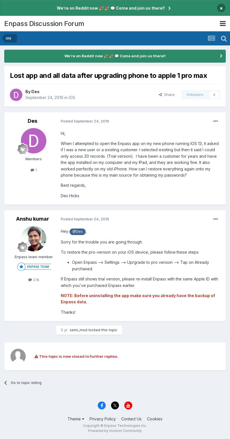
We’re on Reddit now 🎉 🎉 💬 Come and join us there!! (111, 8)
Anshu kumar (32, 219)
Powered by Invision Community (115, 431)
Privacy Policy (103, 418)
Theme (76, 418)
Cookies (154, 418)
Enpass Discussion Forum (44, 23)
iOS (72, 97)
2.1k (33, 279)
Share (167, 94)
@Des (77, 231)
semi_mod (78, 330)
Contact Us (131, 418)
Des (35, 91)
